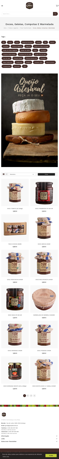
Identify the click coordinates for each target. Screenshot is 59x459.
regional (28, 46)
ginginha (28, 62)
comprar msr (6, 66)
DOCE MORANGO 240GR (15, 350)
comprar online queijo (9, 54)
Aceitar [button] (51, 455)
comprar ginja (38, 62)
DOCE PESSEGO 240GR (44, 350)
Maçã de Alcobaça (27, 42)
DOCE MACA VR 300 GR (15, 315)
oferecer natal (18, 58)
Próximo (34, 395)
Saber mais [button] (6, 456)
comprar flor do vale (25, 54)
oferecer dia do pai (31, 58)
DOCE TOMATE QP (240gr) (15, 208)
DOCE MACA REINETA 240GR (44, 279)
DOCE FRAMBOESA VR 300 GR (44, 208)
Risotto (52, 42)
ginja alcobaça (50, 62)
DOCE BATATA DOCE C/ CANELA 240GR (44, 386)
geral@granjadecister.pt (11, 425)
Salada (38, 42)
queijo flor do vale (40, 54)
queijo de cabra (25, 50)
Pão (45, 42)
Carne (10, 42)
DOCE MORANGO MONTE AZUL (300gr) (14, 386)
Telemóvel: (4, 431)
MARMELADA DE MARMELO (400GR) (44, 315)
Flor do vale (6, 58)
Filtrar (46, 174)
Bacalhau (5, 46)
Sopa (17, 42)
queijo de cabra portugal (41, 46)
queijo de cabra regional (10, 50)
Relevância (22, 174)
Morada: (3, 423)
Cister (35, 50)
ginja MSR (17, 66)
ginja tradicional (7, 62)
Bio (4, 42)
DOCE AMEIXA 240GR (44, 244)
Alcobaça (43, 50)
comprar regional (17, 46)
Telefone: (4, 428)
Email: (3, 425)
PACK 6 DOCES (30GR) (14, 244)
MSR (25, 66)
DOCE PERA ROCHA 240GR (15, 279)
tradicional (19, 62)
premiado (43, 58)
